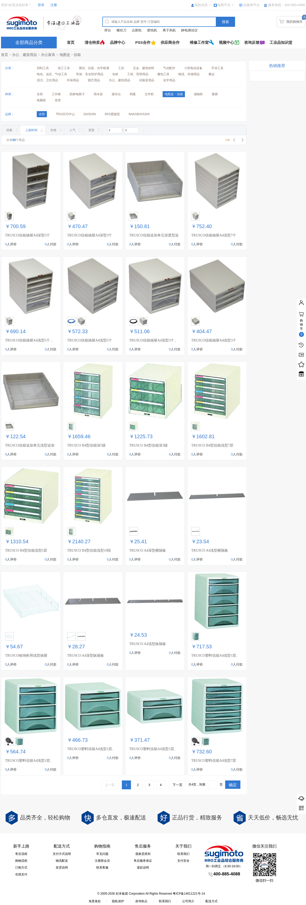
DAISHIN (90, 114)
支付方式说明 (62, 854)
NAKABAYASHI (139, 114)
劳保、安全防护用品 (89, 74)
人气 (72, 130)
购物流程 (21, 860)
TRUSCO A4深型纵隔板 (85, 655)
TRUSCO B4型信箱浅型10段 (89, 550)
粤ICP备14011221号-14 (189, 893)
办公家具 (48, 55)
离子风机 (169, 30)
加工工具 (64, 68)
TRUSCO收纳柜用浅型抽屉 (26, 655)
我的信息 (201, 5)
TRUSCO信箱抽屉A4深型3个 (89, 235)
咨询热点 (141, 901)
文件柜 (149, 94)
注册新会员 (102, 860)
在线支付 (21, 874)
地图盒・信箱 (70, 55)
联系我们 (183, 854)
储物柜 (198, 94)
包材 (115, 74)
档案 (133, 94)
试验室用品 (146, 80)
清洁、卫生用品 (47, 80)
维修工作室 (199, 42)
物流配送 (62, 860)
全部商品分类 (29, 42)
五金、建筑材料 (143, 68)
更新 (91, 130)
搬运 (211, 74)
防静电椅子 (77, 94)
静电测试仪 (189, 30)
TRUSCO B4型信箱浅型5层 (26, 550)
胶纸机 (152, 30)
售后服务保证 (143, 860)
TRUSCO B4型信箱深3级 (148, 445)
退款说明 (143, 867)
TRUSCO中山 (65, 114)
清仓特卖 (92, 42)
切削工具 (43, 68)
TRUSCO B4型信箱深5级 (86, 445)
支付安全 (183, 860)
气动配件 (169, 68)
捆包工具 (163, 74)
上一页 (109, 785)
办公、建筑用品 (24, 55)
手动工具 (217, 68)
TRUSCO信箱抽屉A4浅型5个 (89, 340)
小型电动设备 (193, 68)
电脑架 (41, 100)
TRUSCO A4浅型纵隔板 (147, 644)
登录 (41, 5)
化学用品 (169, 80)
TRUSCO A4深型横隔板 (147, 550)
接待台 (116, 94)
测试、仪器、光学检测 (94, 68)
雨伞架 (98, 94)
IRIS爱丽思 (112, 114)
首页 (70, 42)
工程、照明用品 (137, 74)
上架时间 (31, 130)
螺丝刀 (121, 30)
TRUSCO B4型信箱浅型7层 (212, 445)
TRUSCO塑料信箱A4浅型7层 (213, 760)
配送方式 (211, 901)
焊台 (107, 30)
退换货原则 (142, 854)
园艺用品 (94, 80)
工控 (121, 68)
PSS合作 (142, 42)
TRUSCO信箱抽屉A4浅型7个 (213, 235)
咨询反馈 (251, 42)
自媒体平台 (251, 5)
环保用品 (73, 80)
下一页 (177, 785)
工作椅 (56, 94)
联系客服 (102, 867)
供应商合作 (170, 42)
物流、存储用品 (189, 74)
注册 (53, 5)
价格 (53, 130)
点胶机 (137, 30)
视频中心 (226, 42)
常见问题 (102, 854)
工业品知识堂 (281, 42)
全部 (40, 94)
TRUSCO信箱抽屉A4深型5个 (27, 235)
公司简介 (188, 901)
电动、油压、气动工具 (52, 74)
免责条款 (95, 901)
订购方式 (21, 867)
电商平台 (224, 5)
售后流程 (21, 854)
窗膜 (215, 94)
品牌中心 (117, 42)
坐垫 (58, 100)
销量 (9, 130)
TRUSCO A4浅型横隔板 (209, 550)
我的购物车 (294, 22)
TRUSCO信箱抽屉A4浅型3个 (213, 340)
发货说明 (62, 867)
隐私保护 (118, 901)
